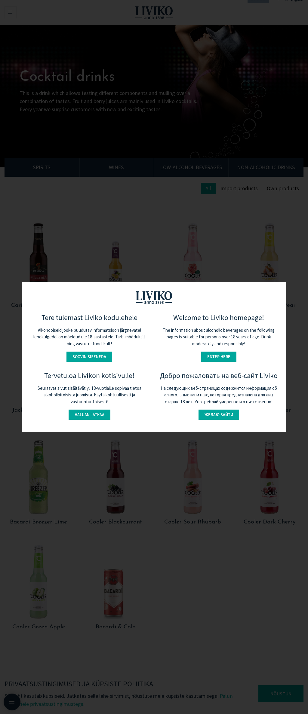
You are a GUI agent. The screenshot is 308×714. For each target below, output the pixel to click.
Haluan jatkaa (89, 414)
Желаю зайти (219, 414)
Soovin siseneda (89, 356)
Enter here (218, 356)
